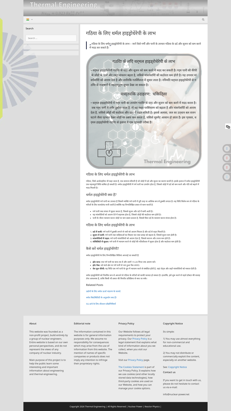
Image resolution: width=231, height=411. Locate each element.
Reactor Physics (152, 406)
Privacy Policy (139, 338)
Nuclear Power (135, 406)
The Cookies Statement (131, 367)
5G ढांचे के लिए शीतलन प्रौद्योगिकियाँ (101, 303)
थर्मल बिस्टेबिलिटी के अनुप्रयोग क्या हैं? (101, 297)
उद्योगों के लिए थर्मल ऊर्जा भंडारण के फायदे (103, 291)
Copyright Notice (177, 367)
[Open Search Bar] (203, 19)
